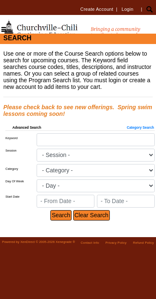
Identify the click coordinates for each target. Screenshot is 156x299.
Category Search (140, 128)
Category (11, 169)
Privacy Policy (116, 243)
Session (11, 150)
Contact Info (90, 243)
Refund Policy (143, 243)
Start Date (12, 197)
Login (127, 9)
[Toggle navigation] (3, 30)
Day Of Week (14, 181)
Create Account (96, 9)
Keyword (11, 138)
